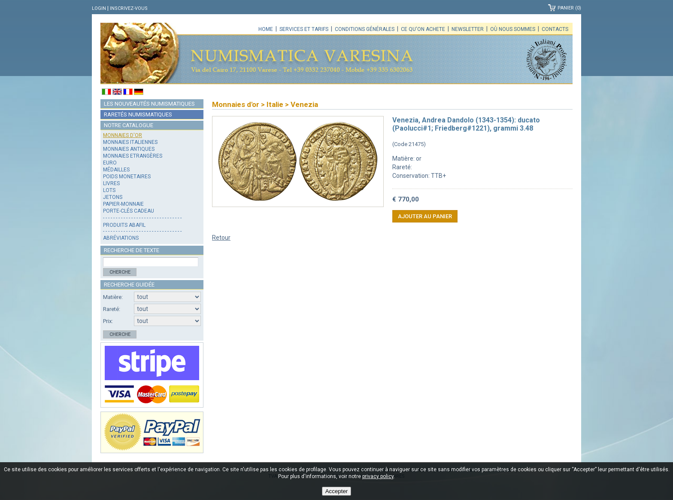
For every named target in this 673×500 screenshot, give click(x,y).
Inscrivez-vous (129, 8)
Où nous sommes (512, 29)
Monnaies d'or (122, 135)
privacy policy (378, 476)
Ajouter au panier (425, 216)
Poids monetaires (127, 177)
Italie (275, 104)
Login (99, 8)
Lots (109, 190)
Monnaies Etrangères (132, 156)
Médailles (116, 170)
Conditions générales (364, 29)
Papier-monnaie (123, 204)
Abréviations (121, 238)
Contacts (555, 29)
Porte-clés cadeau (128, 211)
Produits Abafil (124, 225)
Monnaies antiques (129, 149)
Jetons (112, 197)
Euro (110, 163)
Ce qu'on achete (423, 29)
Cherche (119, 272)
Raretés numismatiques (138, 114)
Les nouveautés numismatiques (149, 104)
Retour (221, 237)
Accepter (336, 491)
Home (265, 29)
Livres (111, 183)
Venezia (304, 104)
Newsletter (468, 29)
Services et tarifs (303, 29)
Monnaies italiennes (130, 142)
